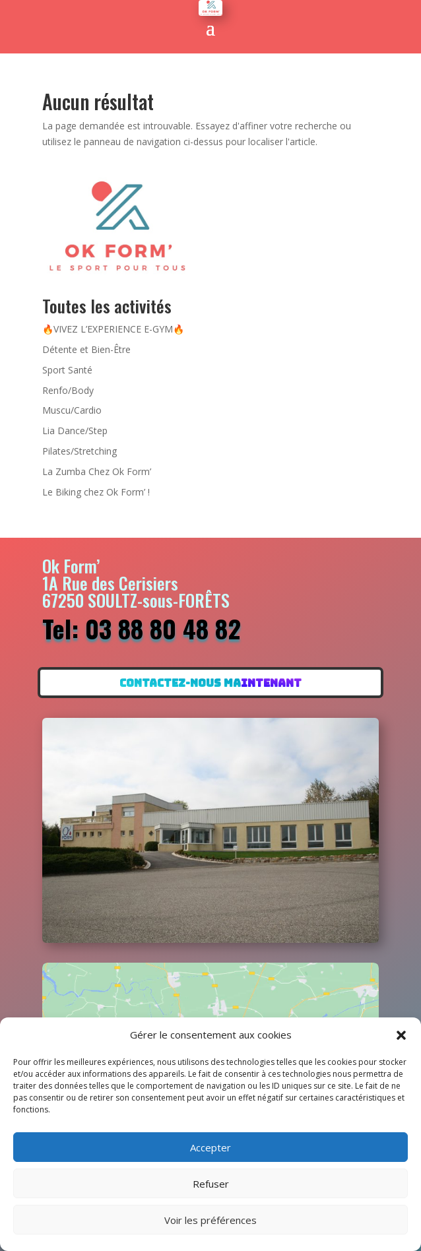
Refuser (211, 1183)
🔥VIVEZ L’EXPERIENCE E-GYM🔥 (113, 329)
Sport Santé (67, 370)
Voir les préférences (210, 1220)
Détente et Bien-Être (86, 349)
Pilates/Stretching (79, 451)
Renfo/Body (68, 390)
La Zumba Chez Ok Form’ (96, 471)
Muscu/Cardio (72, 410)
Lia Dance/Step (75, 430)
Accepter (210, 1147)
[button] (401, 1035)
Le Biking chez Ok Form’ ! (96, 492)
